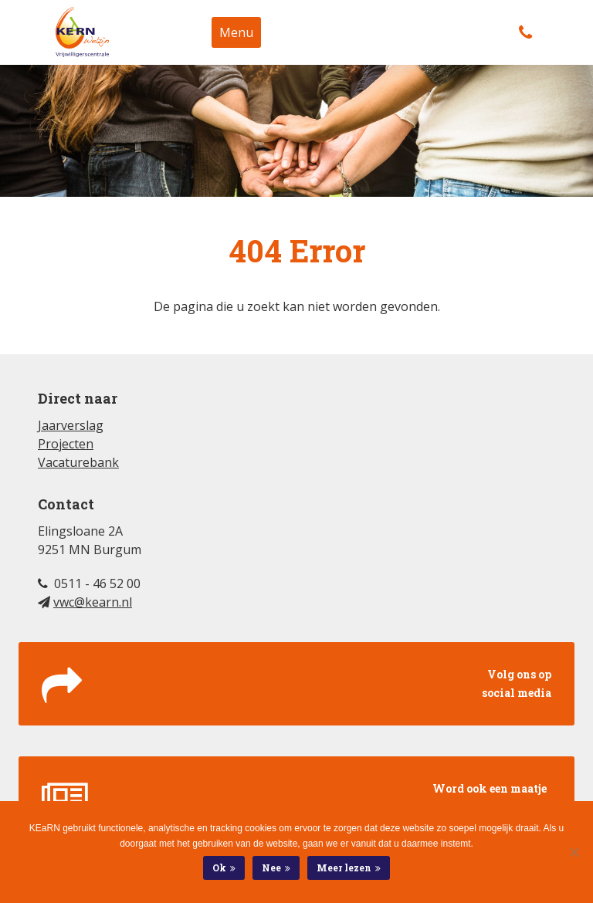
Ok (219, 867)
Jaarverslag (70, 425)
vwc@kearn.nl (92, 602)
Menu (236, 32)
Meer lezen (344, 867)
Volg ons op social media (296, 685)
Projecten (65, 443)
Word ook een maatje (296, 800)
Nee (271, 867)
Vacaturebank (78, 462)
